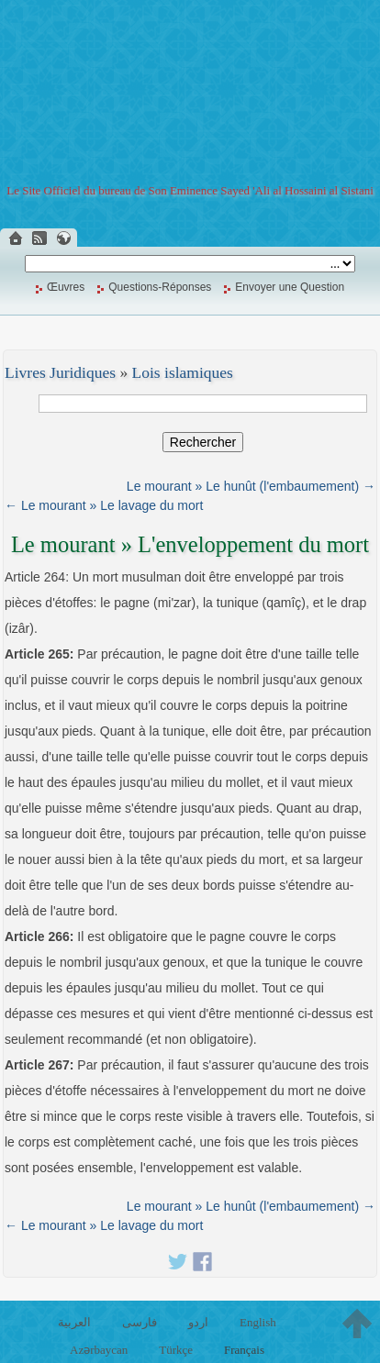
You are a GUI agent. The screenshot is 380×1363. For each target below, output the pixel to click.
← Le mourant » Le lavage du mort (104, 505)
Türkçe (176, 1350)
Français (244, 1350)
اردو (198, 1322)
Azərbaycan (99, 1350)
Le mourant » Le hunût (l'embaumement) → (251, 486)
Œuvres (65, 287)
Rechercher (203, 442)
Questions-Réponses (159, 287)
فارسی (139, 1322)
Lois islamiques (182, 372)
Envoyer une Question (289, 287)
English (258, 1322)
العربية (74, 1322)
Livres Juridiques (60, 372)
